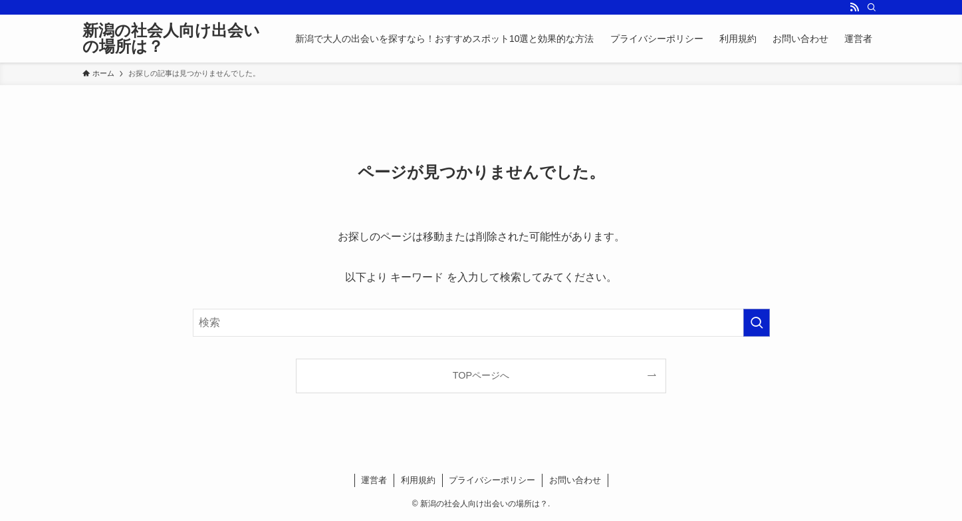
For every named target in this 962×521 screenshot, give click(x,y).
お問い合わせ (575, 480)
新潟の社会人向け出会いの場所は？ (171, 39)
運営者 (374, 480)
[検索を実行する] (756, 323)
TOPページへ (481, 375)
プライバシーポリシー (492, 480)
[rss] (854, 7)
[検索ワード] (481, 323)
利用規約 (418, 480)
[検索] (871, 7)
